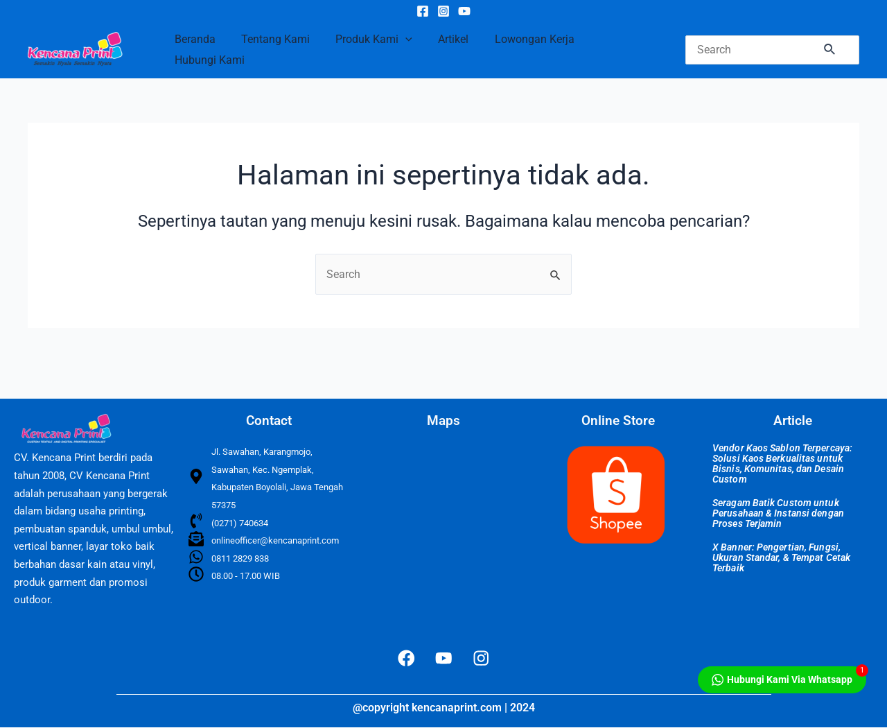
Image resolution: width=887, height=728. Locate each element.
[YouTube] (464, 11)
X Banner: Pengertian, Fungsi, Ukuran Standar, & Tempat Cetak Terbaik (781, 557)
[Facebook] (422, 11)
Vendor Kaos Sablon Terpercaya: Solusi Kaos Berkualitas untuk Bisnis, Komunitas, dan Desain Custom (782, 463)
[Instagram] (443, 11)
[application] (396, 39)
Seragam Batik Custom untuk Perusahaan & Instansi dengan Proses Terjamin (778, 512)
